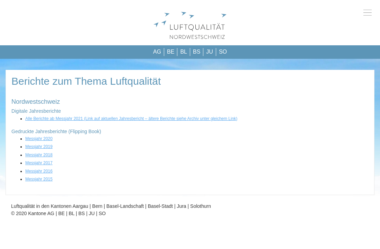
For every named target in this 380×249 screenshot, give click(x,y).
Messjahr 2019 (39, 146)
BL (183, 52)
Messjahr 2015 (39, 179)
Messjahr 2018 (39, 155)
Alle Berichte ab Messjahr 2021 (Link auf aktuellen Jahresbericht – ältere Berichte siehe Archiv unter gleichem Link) (131, 118)
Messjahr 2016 (39, 171)
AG (157, 52)
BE (170, 52)
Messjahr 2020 (39, 138)
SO (223, 52)
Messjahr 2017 (39, 162)
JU (209, 52)
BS (196, 52)
